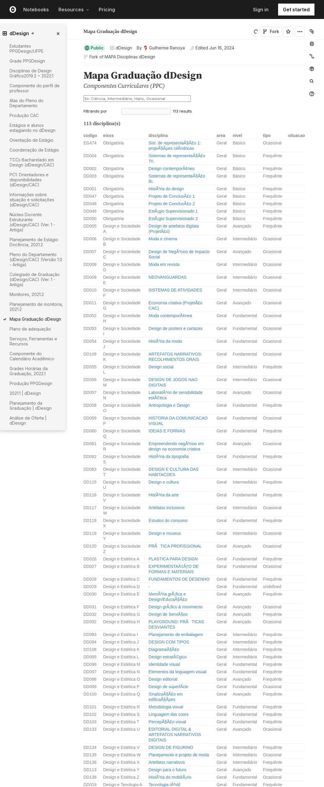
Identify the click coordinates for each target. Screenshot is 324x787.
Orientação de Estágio (31, 140)
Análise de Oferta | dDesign (28, 420)
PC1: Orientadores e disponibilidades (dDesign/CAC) (29, 179)
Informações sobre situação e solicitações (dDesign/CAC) (32, 199)
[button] (76, 67)
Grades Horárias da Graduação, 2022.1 (29, 371)
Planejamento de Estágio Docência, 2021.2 (34, 242)
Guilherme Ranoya (115, 26)
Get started (296, 10)
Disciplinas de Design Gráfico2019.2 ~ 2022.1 (31, 73)
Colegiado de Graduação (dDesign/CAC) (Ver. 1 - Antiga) (35, 279)
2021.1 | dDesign (25, 393)
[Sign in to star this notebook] (288, 32)
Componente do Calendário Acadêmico (32, 356)
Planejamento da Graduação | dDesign (31, 405)
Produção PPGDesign (31, 383)
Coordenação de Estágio (34, 149)
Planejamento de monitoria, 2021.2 (36, 307)
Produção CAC (24, 115)
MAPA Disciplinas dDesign (130, 56)
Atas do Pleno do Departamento (27, 103)
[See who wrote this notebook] (161, 48)
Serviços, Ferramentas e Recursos (33, 341)
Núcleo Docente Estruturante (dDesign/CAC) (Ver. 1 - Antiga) (32, 222)
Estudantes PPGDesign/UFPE (27, 48)
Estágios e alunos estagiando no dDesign (32, 128)
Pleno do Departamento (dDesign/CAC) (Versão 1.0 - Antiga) (36, 259)
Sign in (261, 10)
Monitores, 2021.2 (27, 294)
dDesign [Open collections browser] (121, 47)
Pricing (107, 10)
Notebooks (36, 10)
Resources (73, 10)
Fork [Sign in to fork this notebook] (271, 31)
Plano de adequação (30, 328)
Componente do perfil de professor (35, 88)
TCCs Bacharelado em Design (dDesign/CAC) (32, 162)
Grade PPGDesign (27, 60)
